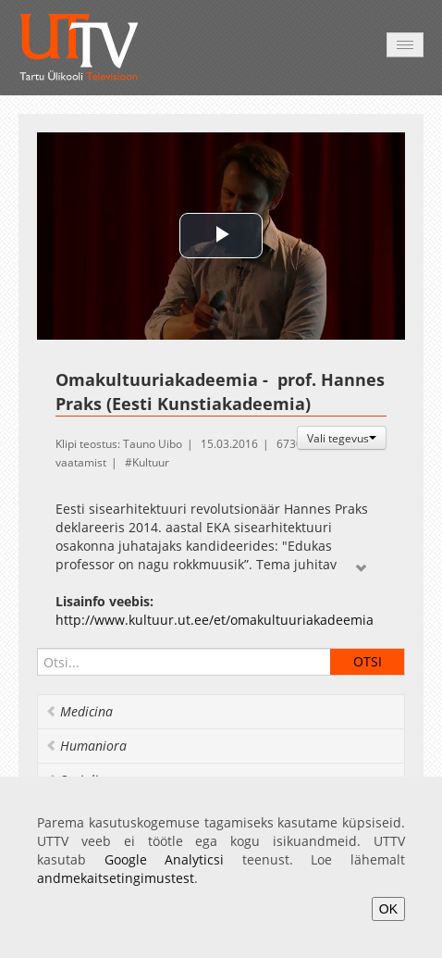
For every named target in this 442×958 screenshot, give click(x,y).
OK (388, 909)
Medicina (79, 711)
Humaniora (86, 745)
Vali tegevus (341, 437)
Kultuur (150, 462)
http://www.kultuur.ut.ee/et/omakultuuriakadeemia (214, 619)
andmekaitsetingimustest (115, 878)
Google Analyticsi (164, 859)
